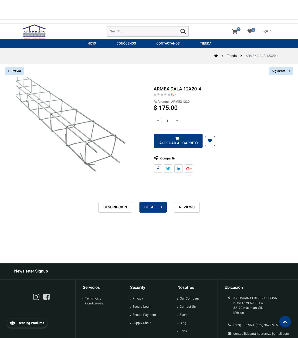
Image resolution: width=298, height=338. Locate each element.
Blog (183, 323)
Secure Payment (144, 315)
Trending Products (27, 322)
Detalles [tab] (153, 207)
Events (184, 315)
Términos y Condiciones (94, 301)
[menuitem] (91, 43)
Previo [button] (14, 71)
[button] (207, 141)
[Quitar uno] (155, 121)
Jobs (183, 331)
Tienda (232, 56)
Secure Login (141, 307)
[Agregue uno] (174, 121)
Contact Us (188, 307)
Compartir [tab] (162, 157)
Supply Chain (141, 323)
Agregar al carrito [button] (175, 143)
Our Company (190, 298)
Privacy (137, 298)
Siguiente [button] (281, 71)
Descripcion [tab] (115, 207)
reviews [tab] (187, 207)
